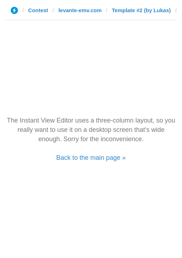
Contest (38, 10)
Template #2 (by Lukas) (141, 10)
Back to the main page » (91, 157)
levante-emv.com (80, 10)
